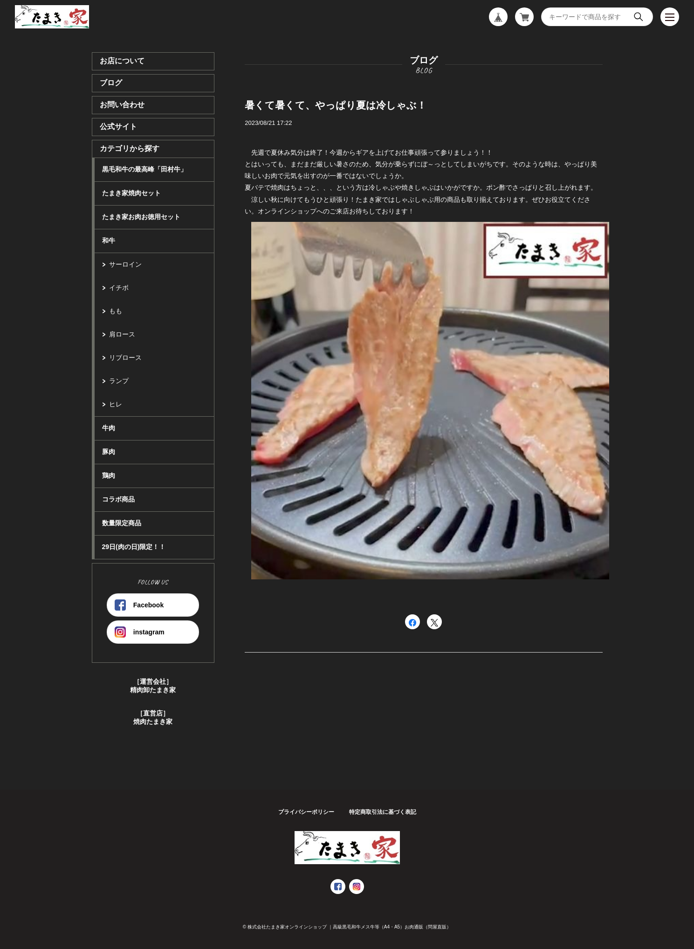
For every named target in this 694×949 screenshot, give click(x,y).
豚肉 (108, 451)
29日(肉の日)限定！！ (134, 546)
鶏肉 (108, 475)
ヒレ (115, 404)
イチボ (119, 287)
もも (115, 311)
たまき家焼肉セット (131, 193)
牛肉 (108, 428)
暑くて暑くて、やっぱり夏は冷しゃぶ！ (335, 105)
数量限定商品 (121, 523)
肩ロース (122, 334)
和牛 (108, 240)
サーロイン (125, 264)
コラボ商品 (118, 499)
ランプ (119, 381)
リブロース (125, 357)
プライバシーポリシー (306, 812)
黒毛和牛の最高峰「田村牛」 (144, 169)
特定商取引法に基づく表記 (382, 812)
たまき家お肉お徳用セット (141, 216)
